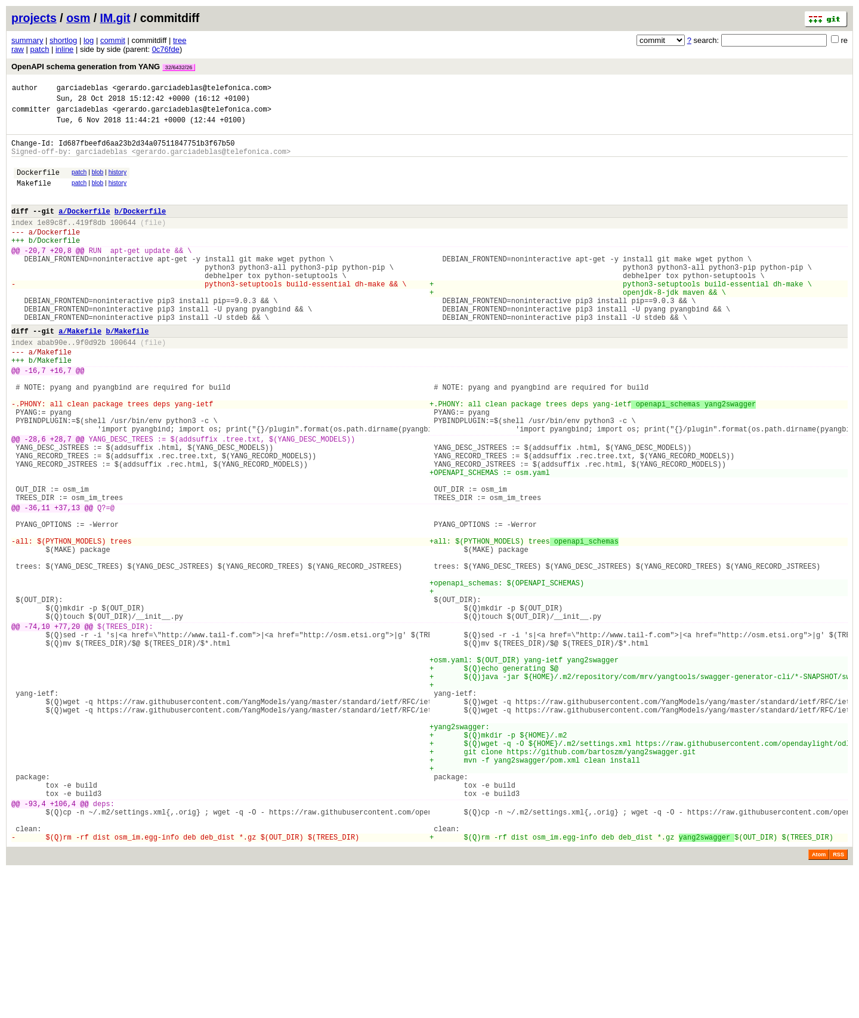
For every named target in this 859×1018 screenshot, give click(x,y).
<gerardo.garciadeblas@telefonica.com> (191, 89)
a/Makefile (79, 372)
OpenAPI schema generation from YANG (103, 66)
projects (34, 17)
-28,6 (35, 501)
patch (40, 49)
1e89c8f (52, 242)
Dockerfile (38, 185)
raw (17, 49)
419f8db (91, 242)
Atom (819, 1001)
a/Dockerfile (84, 229)
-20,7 (35, 275)
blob (98, 183)
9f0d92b (91, 385)
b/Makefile (127, 372)
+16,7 (61, 419)
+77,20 (67, 728)
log (89, 40)
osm (78, 17)
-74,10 (37, 728)
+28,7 (61, 501)
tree (179, 40)
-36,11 (37, 584)
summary (27, 40)
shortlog (63, 40)
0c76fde (166, 49)
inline (64, 49)
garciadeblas (82, 89)
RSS (838, 1001)
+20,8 (61, 275)
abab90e (52, 385)
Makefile (34, 197)
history (117, 183)
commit (112, 40)
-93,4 (35, 943)
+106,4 (63, 943)
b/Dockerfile (140, 229)
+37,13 (67, 584)
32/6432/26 (179, 67)
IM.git (115, 17)
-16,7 (35, 419)
